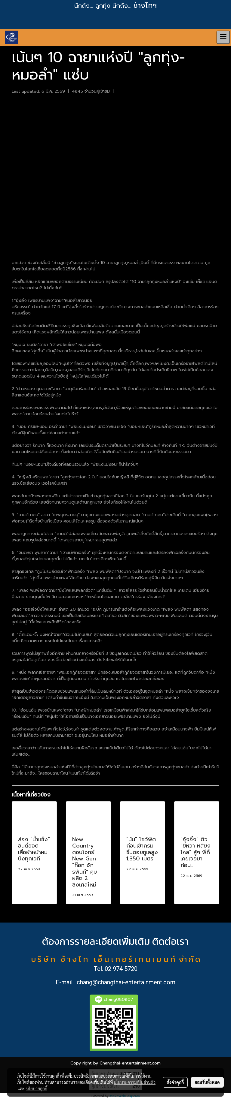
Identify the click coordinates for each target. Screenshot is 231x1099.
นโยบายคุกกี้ (36, 1088)
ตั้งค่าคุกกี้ (175, 1082)
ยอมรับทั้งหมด (207, 1082)
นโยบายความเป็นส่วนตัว (135, 1082)
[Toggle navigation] (223, 37)
